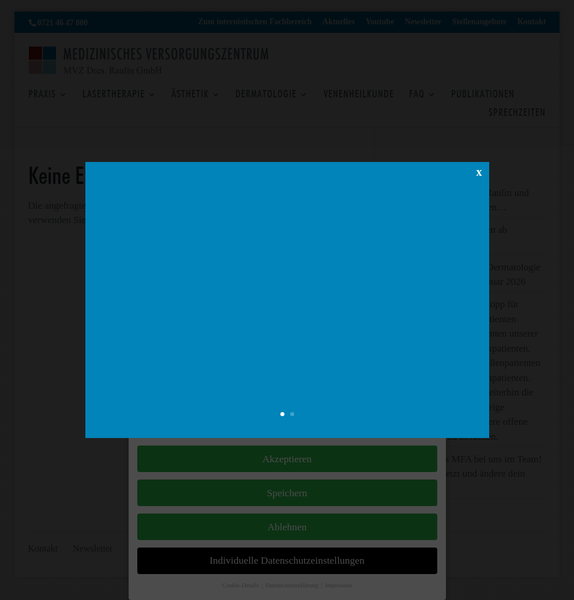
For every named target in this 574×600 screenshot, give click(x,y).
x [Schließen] (479, 202)
